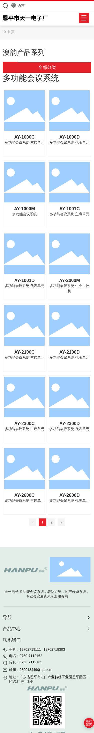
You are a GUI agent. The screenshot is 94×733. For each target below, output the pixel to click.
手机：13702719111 (25, 649)
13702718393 (54, 649)
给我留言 (89, 722)
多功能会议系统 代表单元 (69, 142)
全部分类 (47, 67)
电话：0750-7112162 (25, 656)
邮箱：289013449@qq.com (30, 670)
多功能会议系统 (24, 214)
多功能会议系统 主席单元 (24, 142)
